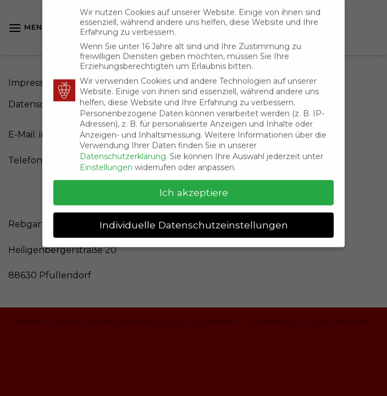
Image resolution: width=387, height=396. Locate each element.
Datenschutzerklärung (123, 151)
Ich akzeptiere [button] (193, 187)
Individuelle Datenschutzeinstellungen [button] (193, 220)
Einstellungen (106, 162)
